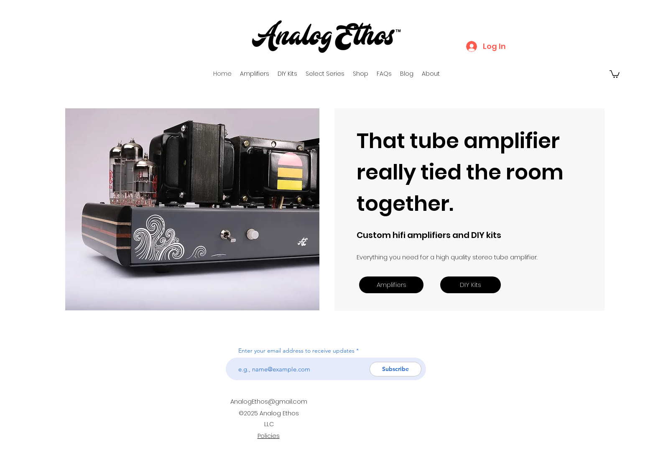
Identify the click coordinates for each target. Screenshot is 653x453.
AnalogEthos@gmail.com (268, 401)
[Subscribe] (395, 369)
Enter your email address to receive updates (296, 350)
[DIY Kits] (470, 284)
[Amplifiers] (391, 284)
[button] (615, 73)
